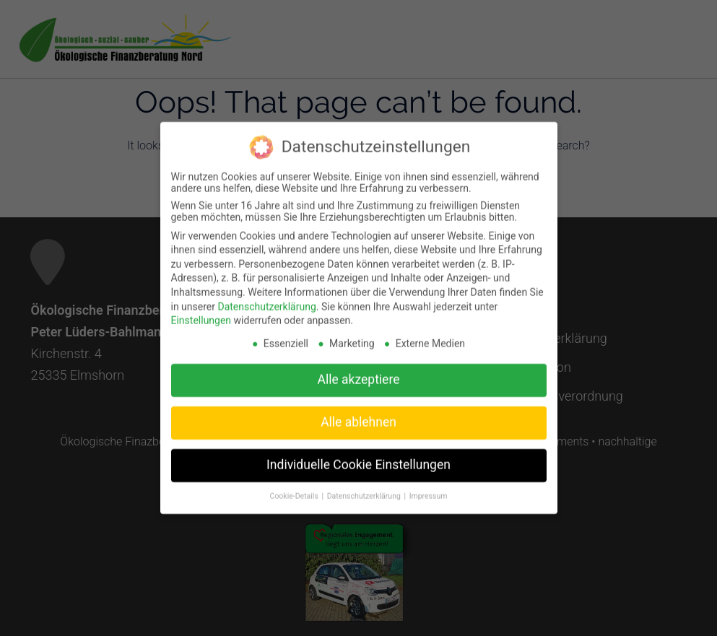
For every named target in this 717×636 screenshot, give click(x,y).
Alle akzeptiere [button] (359, 372)
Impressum (428, 488)
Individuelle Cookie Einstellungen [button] (358, 457)
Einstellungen (201, 312)
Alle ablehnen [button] (358, 414)
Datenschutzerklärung (266, 299)
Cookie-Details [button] (295, 488)
